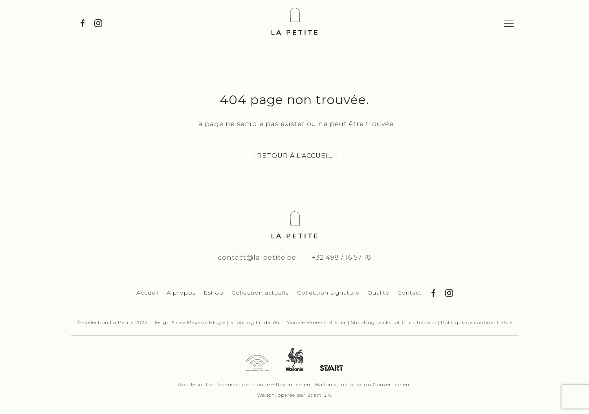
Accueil (147, 292)
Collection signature (328, 292)
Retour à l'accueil (294, 155)
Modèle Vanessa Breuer (317, 322)
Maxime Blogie (206, 322)
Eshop (214, 292)
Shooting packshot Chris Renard (394, 322)
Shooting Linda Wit (256, 322)
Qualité (378, 292)
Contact (409, 292)
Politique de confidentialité (476, 322)
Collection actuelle (260, 292)
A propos (181, 292)
